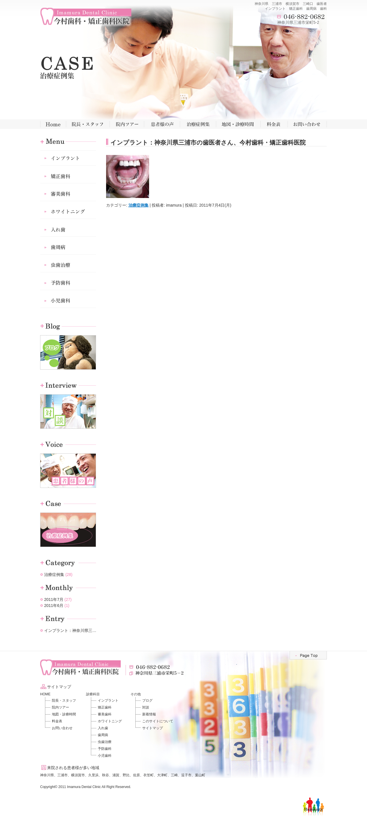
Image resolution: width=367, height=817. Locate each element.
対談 (145, 707)
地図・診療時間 (64, 714)
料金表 (57, 721)
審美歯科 (105, 714)
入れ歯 (103, 728)
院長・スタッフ (64, 700)
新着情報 (149, 714)
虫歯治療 (105, 742)
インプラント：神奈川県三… (70, 630)
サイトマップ (152, 728)
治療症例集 (138, 205)
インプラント (108, 700)
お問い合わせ (62, 728)
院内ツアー (60, 707)
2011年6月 (53, 605)
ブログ (147, 700)
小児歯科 (105, 756)
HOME (45, 694)
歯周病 (103, 735)
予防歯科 (105, 749)
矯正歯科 (105, 707)
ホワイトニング (110, 721)
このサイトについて (157, 721)
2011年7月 (53, 599)
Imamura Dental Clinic (84, 787)
